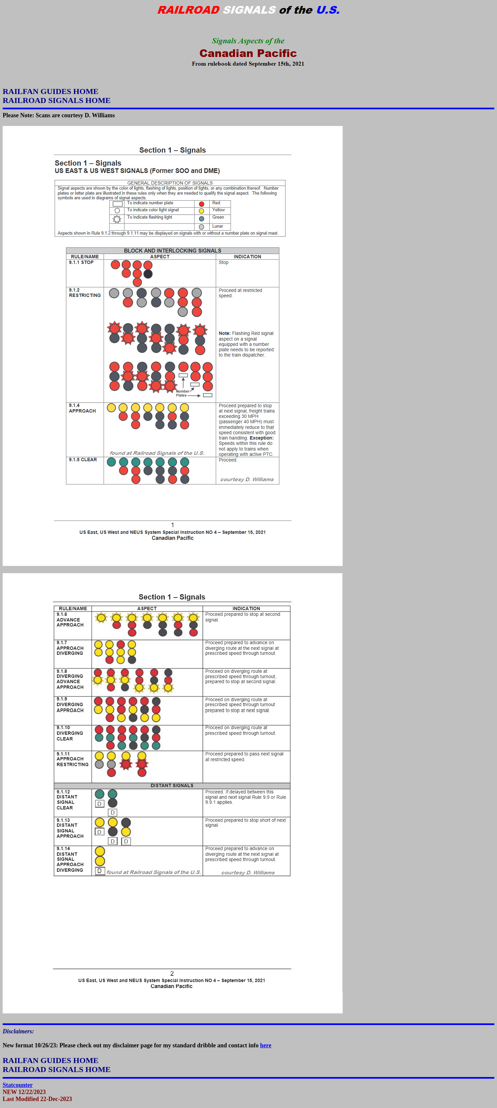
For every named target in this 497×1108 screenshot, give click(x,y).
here (265, 1045)
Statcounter (18, 1085)
